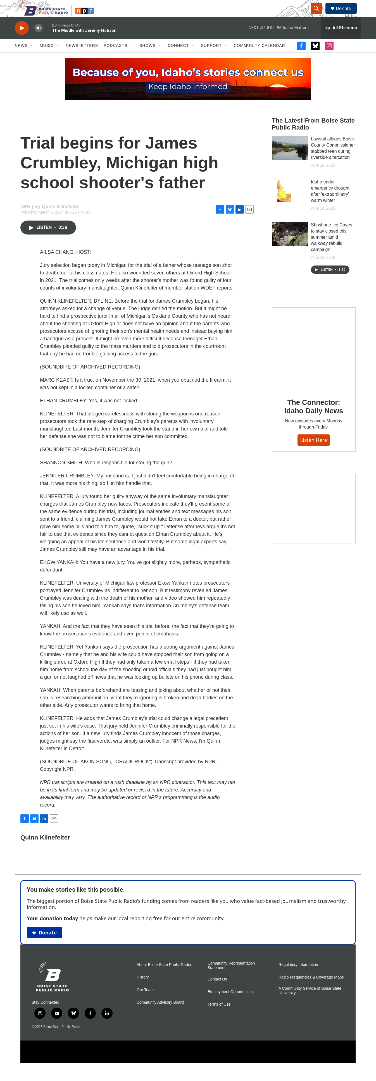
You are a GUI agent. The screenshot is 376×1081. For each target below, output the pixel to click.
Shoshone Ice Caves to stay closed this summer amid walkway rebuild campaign (331, 249)
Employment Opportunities (231, 1004)
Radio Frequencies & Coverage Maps (311, 990)
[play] (21, 40)
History (143, 990)
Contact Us (217, 992)
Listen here (313, 452)
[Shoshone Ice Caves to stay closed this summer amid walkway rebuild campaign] (290, 247)
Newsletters (82, 58)
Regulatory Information (298, 977)
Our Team (145, 1002)
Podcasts (115, 58)
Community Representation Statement (231, 978)
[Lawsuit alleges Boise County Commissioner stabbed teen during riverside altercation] (290, 161)
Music (47, 58)
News (21, 58)
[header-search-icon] (318, 14)
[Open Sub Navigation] (32, 58)
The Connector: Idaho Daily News (313, 419)
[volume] (38, 40)
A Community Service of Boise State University (310, 1003)
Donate (347, 15)
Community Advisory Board (160, 1015)
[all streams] (341, 40)
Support (211, 58)
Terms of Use (219, 1017)
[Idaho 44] (313, 521)
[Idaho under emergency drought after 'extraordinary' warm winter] (290, 204)
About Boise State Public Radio (164, 977)
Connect (178, 58)
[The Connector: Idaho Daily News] (313, 361)
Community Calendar (259, 58)
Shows (147, 58)
